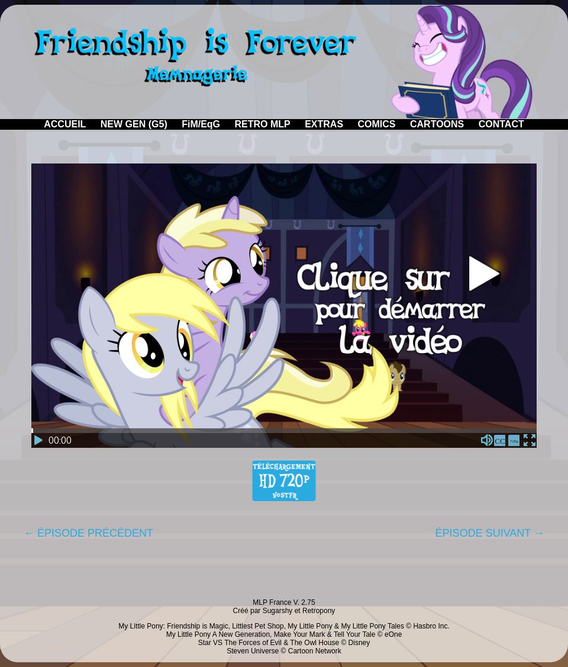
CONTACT (501, 124)
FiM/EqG (201, 124)
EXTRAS (324, 124)
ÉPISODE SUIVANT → (489, 533)
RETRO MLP (263, 124)
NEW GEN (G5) (134, 124)
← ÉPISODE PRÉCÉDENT (88, 533)
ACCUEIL (65, 124)
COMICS (377, 124)
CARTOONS (437, 124)
